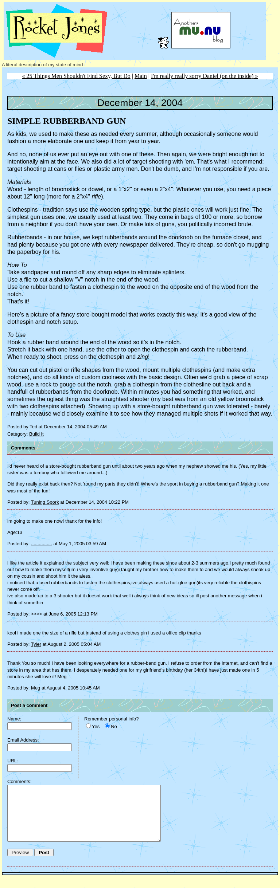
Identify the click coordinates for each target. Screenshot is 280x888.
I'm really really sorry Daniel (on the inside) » (204, 76)
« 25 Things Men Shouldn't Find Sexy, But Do (76, 76)
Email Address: (23, 740)
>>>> (36, 614)
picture (39, 314)
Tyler (36, 644)
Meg (35, 688)
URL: (12, 760)
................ (41, 543)
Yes (96, 726)
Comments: (19, 781)
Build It (36, 434)
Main (141, 76)
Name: (14, 719)
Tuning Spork (45, 502)
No (114, 726)
